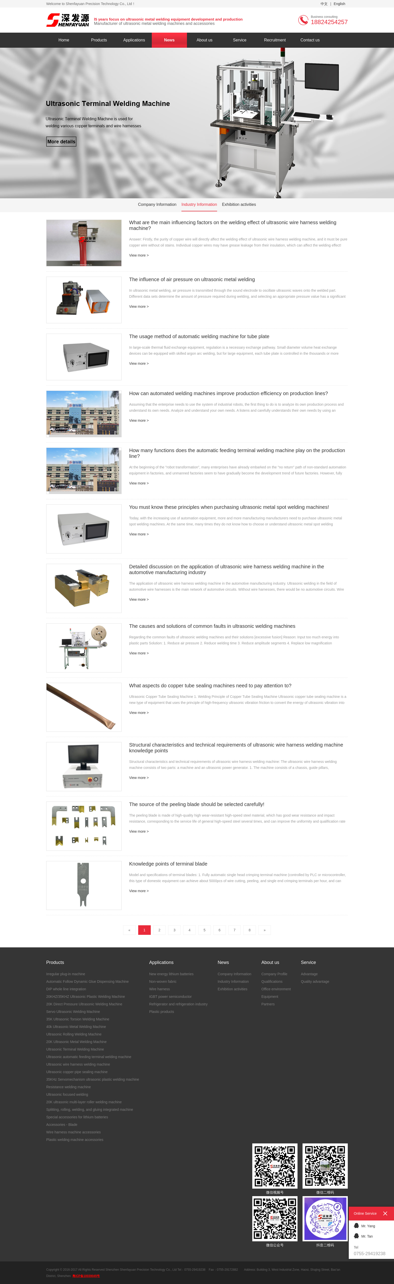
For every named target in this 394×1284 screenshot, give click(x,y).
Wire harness (159, 989)
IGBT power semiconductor (170, 997)
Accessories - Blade (61, 1125)
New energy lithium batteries (171, 974)
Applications (134, 40)
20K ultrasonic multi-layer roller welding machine (84, 1102)
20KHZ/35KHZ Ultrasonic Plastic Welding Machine (85, 997)
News (169, 40)
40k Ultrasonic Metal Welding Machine (76, 1027)
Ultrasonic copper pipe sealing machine (77, 1072)
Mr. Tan (363, 1235)
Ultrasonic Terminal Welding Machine (75, 1049)
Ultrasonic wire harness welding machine (78, 1064)
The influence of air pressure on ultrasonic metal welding (192, 279)
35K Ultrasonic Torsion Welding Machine (77, 1019)
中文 (324, 4)
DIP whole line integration (66, 989)
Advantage (309, 974)
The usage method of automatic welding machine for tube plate (199, 336)
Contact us (310, 40)
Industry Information (199, 204)
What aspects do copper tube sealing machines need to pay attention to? (210, 685)
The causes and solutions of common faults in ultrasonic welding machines (212, 626)
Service (239, 40)
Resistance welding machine (68, 1087)
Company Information (157, 204)
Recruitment (275, 40)
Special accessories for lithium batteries (77, 1117)
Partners (268, 1004)
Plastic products (161, 1012)
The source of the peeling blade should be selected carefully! (196, 804)
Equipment (269, 997)
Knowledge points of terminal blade (168, 864)
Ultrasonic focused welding (67, 1094)
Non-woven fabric (163, 982)
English (339, 4)
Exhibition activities (239, 204)
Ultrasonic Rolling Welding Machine (74, 1034)
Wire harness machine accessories (73, 1132)
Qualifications (271, 982)
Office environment (276, 989)
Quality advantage (315, 982)
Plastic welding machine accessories (74, 1140)
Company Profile (274, 974)
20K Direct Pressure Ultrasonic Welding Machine (84, 1004)
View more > (139, 255)
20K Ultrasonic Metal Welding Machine (76, 1042)
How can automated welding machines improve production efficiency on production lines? (228, 393)
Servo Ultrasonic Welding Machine (73, 1012)
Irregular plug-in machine (65, 974)
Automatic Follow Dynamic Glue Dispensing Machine (87, 982)
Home (64, 40)
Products (99, 40)
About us (204, 40)
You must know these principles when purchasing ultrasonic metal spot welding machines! (229, 507)
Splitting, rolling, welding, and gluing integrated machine (89, 1110)
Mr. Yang (364, 1225)
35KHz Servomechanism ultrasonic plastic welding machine (92, 1079)
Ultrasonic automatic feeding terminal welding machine (88, 1057)
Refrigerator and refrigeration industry (178, 1004)
